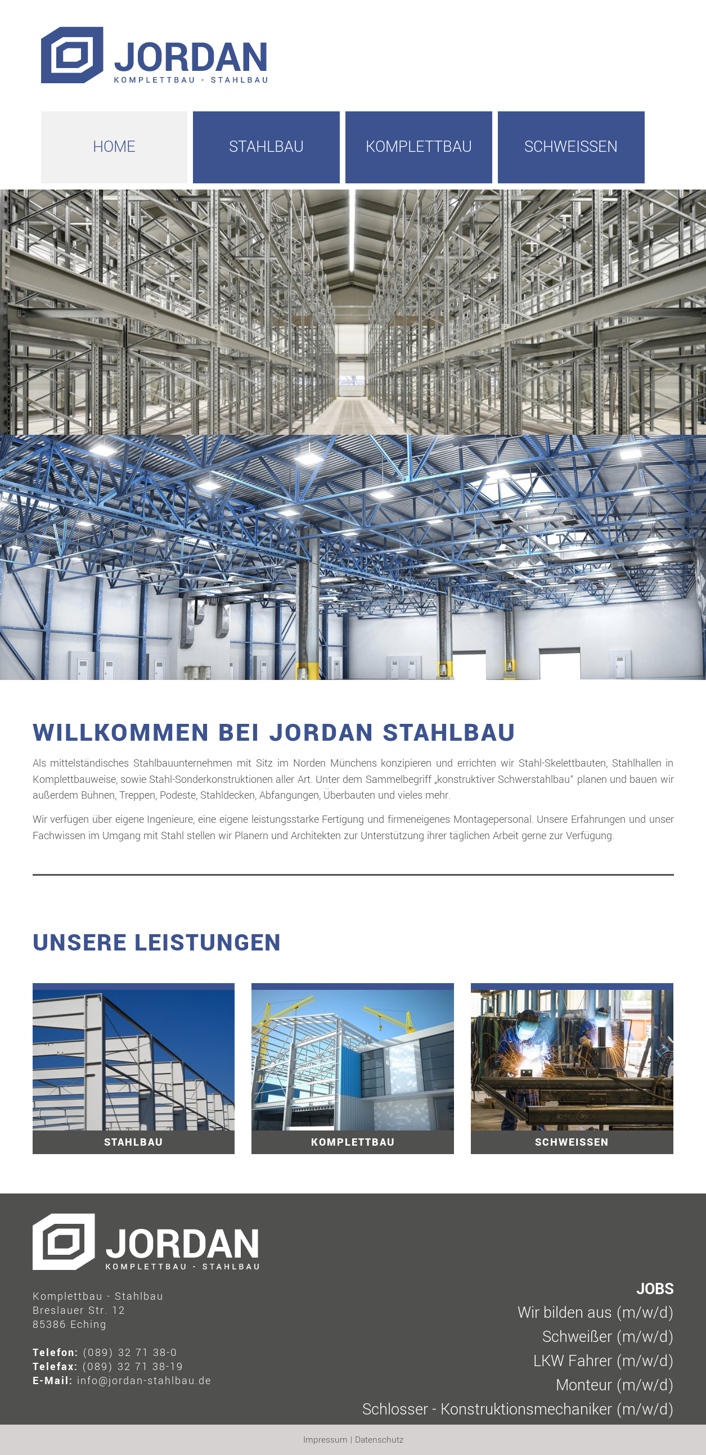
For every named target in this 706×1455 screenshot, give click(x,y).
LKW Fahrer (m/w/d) (603, 1361)
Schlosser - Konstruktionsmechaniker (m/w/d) (518, 1410)
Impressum (325, 1440)
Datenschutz (379, 1440)
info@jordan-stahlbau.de (144, 1380)
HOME (114, 147)
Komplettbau (419, 147)
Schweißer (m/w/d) (608, 1337)
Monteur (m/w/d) (615, 1386)
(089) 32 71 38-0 (130, 1352)
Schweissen (571, 147)
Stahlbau (266, 147)
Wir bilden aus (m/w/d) (596, 1313)
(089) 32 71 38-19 (132, 1366)
